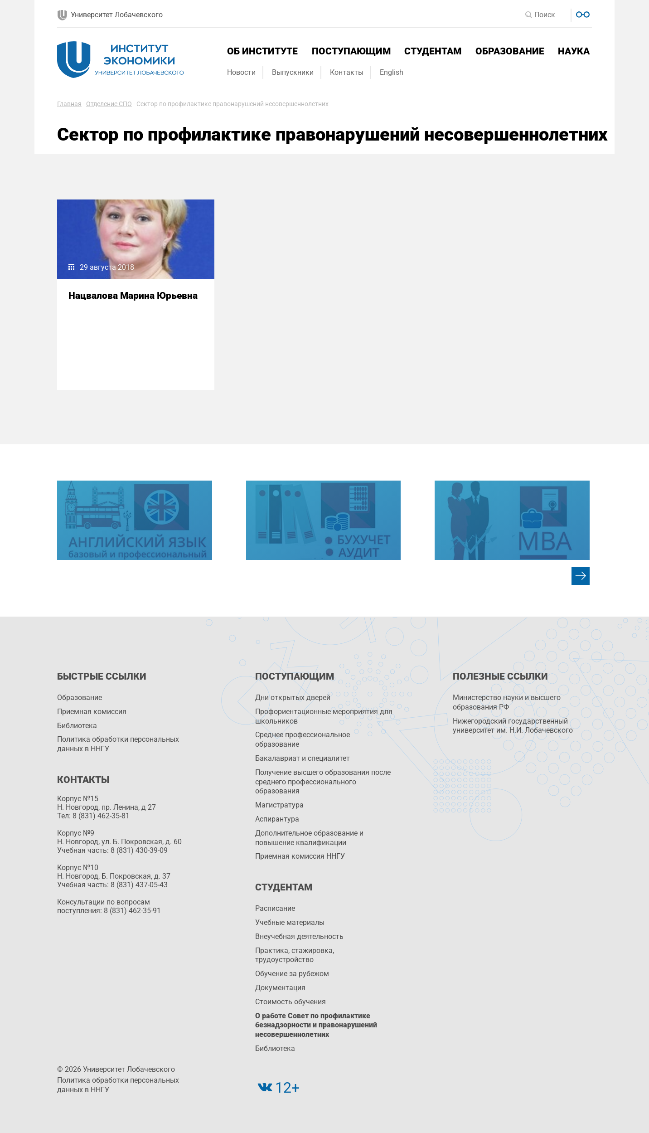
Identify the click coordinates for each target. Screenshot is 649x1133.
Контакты (346, 72)
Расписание (275, 908)
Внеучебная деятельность (299, 936)
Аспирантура (277, 819)
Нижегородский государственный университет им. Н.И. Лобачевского (513, 726)
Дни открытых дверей (292, 697)
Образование (509, 51)
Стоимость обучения (290, 1001)
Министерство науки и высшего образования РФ (507, 702)
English (391, 72)
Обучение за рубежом (292, 973)
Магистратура (279, 805)
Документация (280, 987)
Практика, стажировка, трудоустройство (294, 955)
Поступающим (351, 51)
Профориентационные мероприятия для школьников (323, 716)
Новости (241, 72)
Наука (574, 51)
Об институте (262, 51)
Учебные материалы (289, 922)
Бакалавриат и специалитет (302, 758)
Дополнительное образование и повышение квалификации (309, 838)
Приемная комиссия (91, 711)
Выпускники (293, 72)
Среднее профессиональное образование (302, 739)
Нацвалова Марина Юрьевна (133, 295)
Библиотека (77, 725)
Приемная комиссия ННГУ (300, 856)
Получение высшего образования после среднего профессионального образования (323, 782)
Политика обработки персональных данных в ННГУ (118, 744)
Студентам (432, 51)
